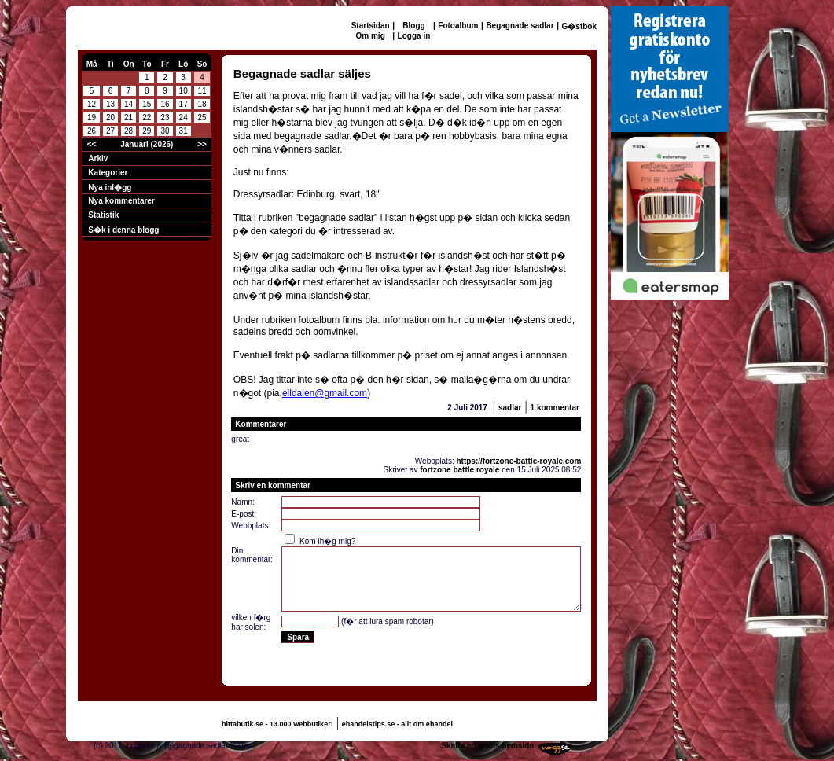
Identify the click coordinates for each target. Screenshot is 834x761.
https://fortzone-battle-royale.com (518, 461)
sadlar (509, 407)
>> (202, 144)
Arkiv (98, 158)
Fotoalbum (458, 25)
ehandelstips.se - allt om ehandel (397, 724)
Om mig (370, 35)
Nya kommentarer (121, 201)
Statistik (103, 215)
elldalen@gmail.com (324, 393)
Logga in (414, 35)
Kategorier (107, 172)
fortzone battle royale (459, 469)
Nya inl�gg (109, 187)
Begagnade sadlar (519, 25)
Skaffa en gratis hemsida (487, 745)
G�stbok (579, 26)
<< (92, 144)
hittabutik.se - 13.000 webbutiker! (277, 724)
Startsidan (370, 25)
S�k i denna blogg (123, 230)
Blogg (413, 25)
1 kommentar (555, 407)
